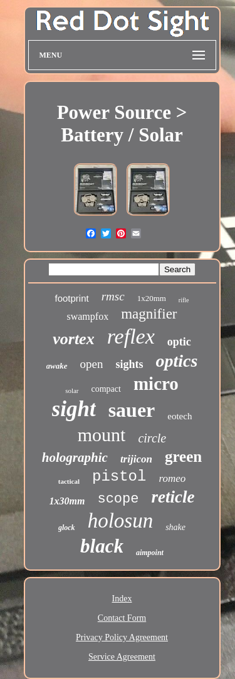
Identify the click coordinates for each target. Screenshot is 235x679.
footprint (71, 298)
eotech (179, 416)
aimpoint (150, 552)
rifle (184, 300)
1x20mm (151, 298)
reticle (172, 497)
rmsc (113, 296)
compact (106, 389)
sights (129, 364)
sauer (131, 410)
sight (74, 409)
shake (175, 527)
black (101, 546)
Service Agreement (121, 656)
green (183, 456)
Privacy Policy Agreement (122, 637)
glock (66, 527)
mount (102, 434)
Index (122, 598)
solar (71, 390)
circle (152, 438)
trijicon (136, 459)
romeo (172, 478)
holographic (75, 457)
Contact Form (122, 618)
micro (156, 384)
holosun (121, 520)
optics (177, 360)
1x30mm (67, 501)
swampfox (87, 316)
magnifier (149, 314)
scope (117, 499)
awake (57, 365)
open (91, 363)
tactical (69, 481)
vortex (73, 339)
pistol (119, 476)
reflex (131, 336)
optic (179, 341)
